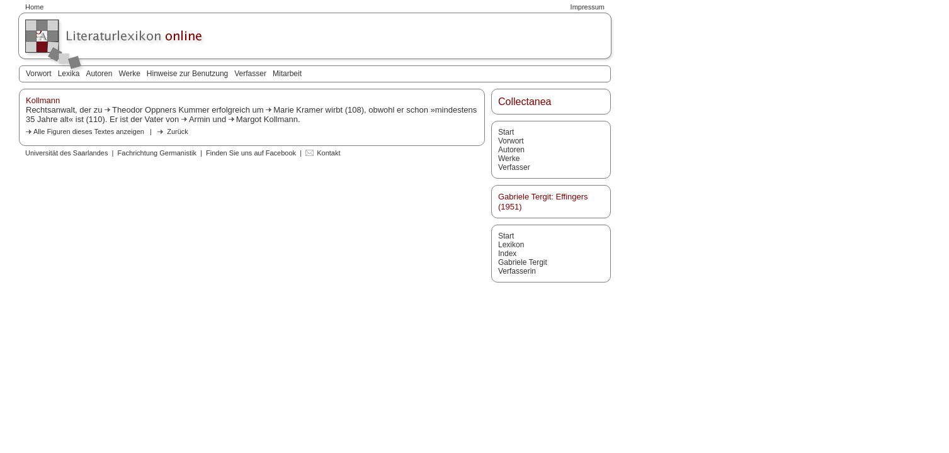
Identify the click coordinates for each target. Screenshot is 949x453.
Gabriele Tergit (522, 262)
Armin (199, 119)
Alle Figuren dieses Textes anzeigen (88, 131)
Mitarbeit (287, 73)
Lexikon (511, 244)
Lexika (69, 73)
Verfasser (250, 73)
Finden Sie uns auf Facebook (251, 153)
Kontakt (328, 153)
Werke (129, 73)
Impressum (588, 7)
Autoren (99, 73)
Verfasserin (517, 271)
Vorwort (39, 73)
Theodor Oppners (144, 110)
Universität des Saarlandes (66, 153)
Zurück (177, 131)
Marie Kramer (298, 110)
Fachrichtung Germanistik (157, 153)
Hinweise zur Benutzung (187, 73)
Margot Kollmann (267, 119)
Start (506, 132)
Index (507, 253)
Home (34, 7)
